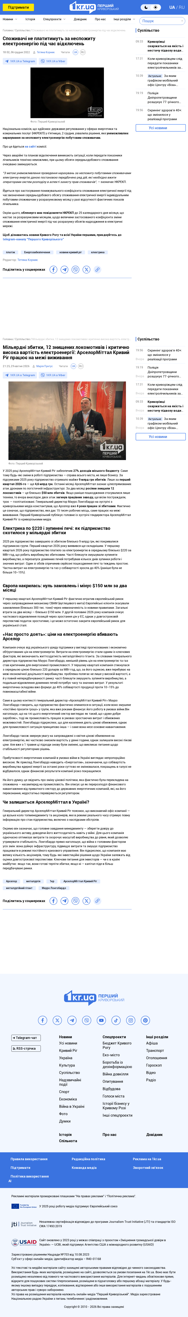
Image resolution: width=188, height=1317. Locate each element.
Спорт (64, 1092)
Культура (67, 1065)
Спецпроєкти (52, 19)
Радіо (151, 1080)
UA (172, 7)
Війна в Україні (71, 1106)
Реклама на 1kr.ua (147, 1159)
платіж (10, 252)
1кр (52, 881)
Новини (8, 19)
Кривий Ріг (68, 1050)
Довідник (80, 19)
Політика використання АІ (28, 1178)
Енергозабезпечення (37, 252)
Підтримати (18, 7)
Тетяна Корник (46, 52)
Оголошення (156, 1058)
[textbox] (159, 21)
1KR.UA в (22, 61)
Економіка (68, 1099)
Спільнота (68, 1141)
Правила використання (29, 1159)
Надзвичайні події (70, 1082)
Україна (65, 1058)
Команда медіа (84, 1168)
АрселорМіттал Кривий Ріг (80, 881)
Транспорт (155, 1050)
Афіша (152, 1043)
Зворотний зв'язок (148, 1168)
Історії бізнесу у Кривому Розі (116, 1105)
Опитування (113, 1081)
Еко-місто (111, 1055)
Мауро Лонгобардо (54, 888)
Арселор (11, 881)
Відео (151, 1072)
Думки (64, 1121)
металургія (33, 881)
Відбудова (111, 1089)
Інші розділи (122, 19)
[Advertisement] (67, 307)
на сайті (30, 146)
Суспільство (69, 1072)
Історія (30, 19)
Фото (63, 1114)
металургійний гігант (19, 888)
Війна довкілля (115, 1074)
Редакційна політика (88, 1159)
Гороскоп (154, 1065)
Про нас (100, 19)
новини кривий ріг (70, 252)
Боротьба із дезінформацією (117, 1064)
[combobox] (159, 21)
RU (182, 7)
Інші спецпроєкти (117, 1115)
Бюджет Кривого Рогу (117, 1045)
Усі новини (158, 128)
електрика (97, 252)
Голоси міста (113, 1096)
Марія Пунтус (44, 366)
